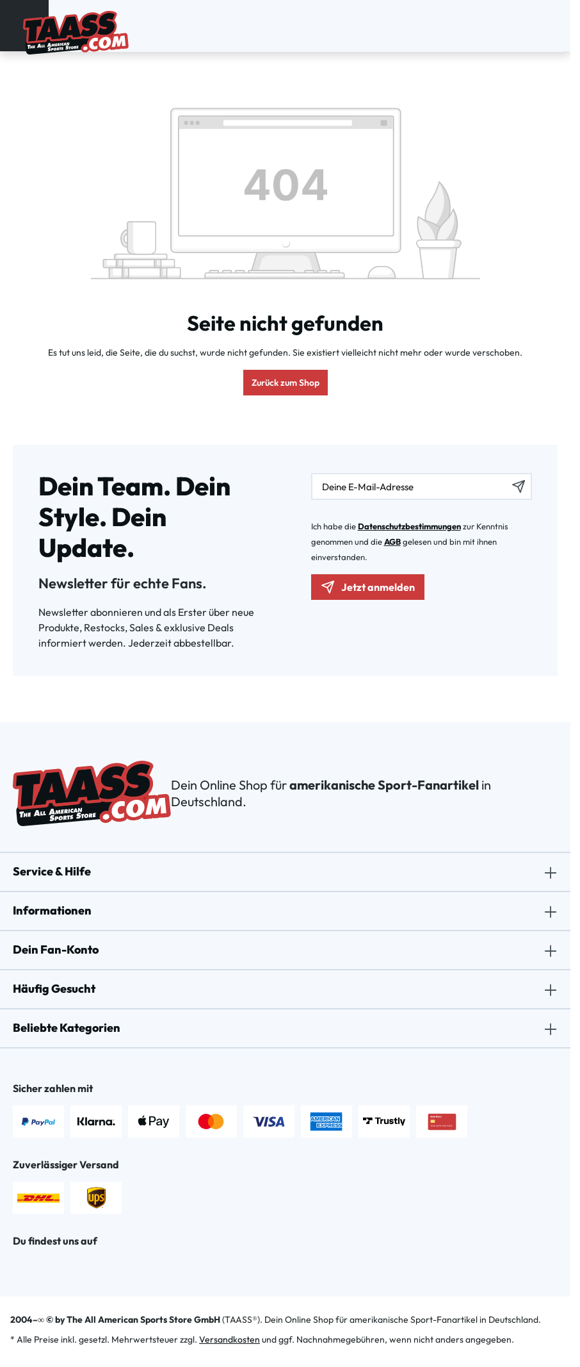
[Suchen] (502, 24)
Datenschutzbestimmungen (409, 526)
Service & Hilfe (52, 871)
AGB (392, 541)
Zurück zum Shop (285, 382)
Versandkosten (229, 1339)
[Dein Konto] (519, 24)
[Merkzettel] (536, 24)
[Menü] (14, 23)
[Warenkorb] (552, 24)
